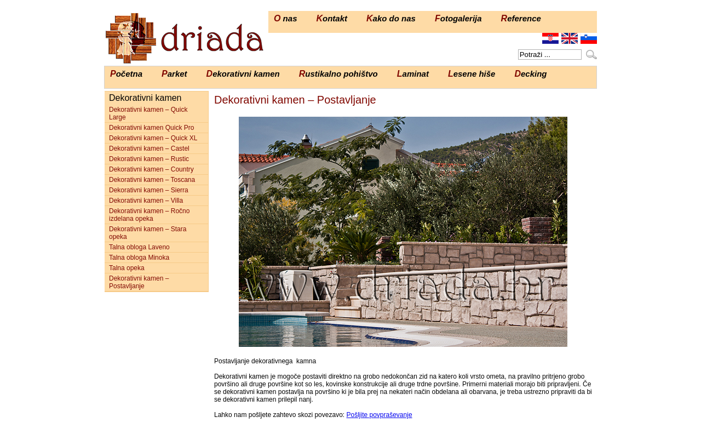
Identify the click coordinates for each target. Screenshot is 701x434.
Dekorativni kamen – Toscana (152, 180)
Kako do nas (391, 18)
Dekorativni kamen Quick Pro (151, 128)
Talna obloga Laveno (139, 247)
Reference (521, 18)
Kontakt (331, 18)
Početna (126, 73)
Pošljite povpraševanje (379, 415)
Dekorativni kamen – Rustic (149, 159)
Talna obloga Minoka (139, 257)
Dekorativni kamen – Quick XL (153, 138)
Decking (530, 73)
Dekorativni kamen (243, 73)
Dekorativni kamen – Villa (146, 200)
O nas (285, 18)
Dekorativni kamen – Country (151, 169)
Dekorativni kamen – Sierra (148, 190)
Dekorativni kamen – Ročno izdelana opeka (149, 214)
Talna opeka (127, 268)
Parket (174, 73)
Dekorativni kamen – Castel (149, 148)
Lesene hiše (472, 73)
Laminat (413, 73)
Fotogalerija (458, 18)
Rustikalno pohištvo (338, 73)
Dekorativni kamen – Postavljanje (139, 282)
